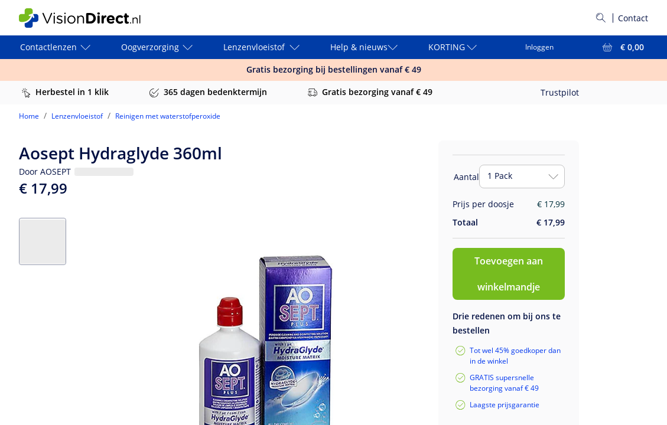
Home (29, 116)
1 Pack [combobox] (499, 175)
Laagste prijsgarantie (504, 405)
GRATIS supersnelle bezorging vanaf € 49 (504, 382)
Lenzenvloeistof (77, 116)
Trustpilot (560, 92)
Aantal (466, 176)
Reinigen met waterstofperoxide (167, 116)
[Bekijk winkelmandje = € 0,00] (622, 47)
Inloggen (539, 47)
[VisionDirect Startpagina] (89, 18)
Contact (633, 18)
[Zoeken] (601, 18)
